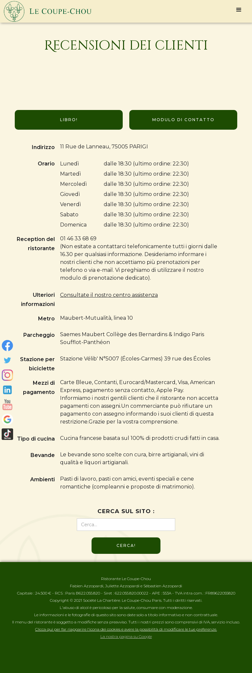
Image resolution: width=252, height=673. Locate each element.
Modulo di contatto (183, 119)
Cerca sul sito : (126, 511)
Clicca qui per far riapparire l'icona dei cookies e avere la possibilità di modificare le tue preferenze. (126, 629)
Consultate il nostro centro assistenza (109, 295)
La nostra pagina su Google (126, 636)
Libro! (69, 119)
